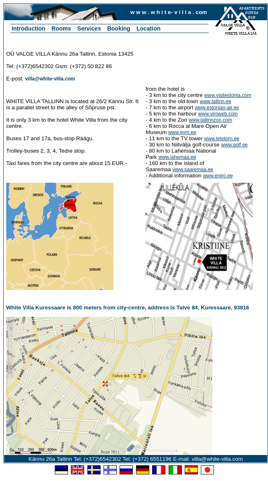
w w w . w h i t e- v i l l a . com (168, 12)
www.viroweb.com (218, 114)
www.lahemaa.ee (177, 157)
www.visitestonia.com (227, 95)
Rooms (61, 28)
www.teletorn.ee (221, 138)
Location (148, 28)
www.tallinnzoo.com (210, 120)
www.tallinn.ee (215, 101)
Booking (118, 28)
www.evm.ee (182, 132)
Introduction (28, 28)
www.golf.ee (234, 145)
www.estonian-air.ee (217, 108)
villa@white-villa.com (50, 79)
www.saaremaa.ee (192, 169)
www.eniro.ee (218, 176)
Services (89, 28)
